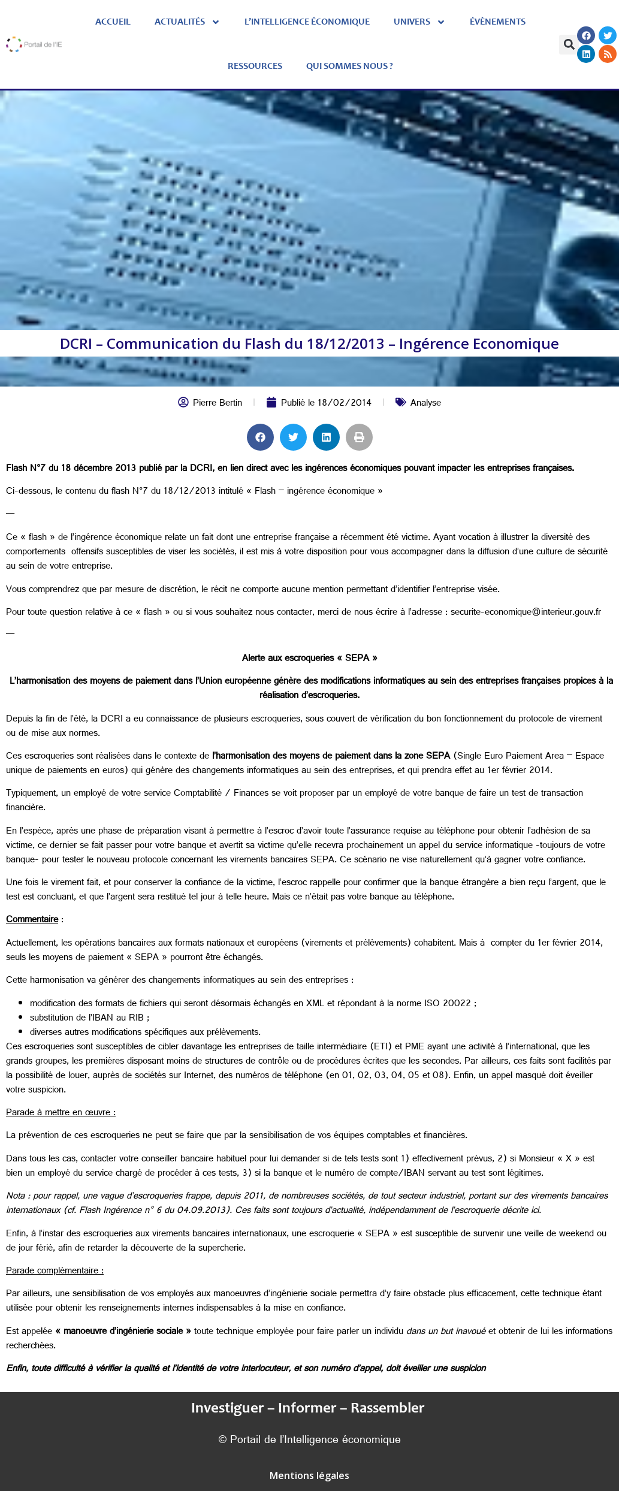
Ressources (255, 66)
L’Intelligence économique (307, 22)
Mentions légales (309, 1475)
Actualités (188, 22)
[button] (569, 45)
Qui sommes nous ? (349, 66)
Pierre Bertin (217, 404)
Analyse (425, 404)
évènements (498, 22)
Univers (420, 22)
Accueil (113, 22)
